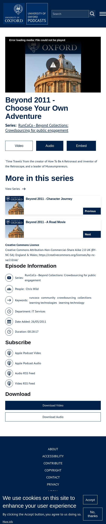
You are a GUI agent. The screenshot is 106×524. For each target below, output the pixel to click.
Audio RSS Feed (25, 373)
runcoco (34, 297)
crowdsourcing (66, 297)
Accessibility (53, 456)
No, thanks (93, 514)
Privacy (53, 484)
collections (84, 297)
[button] (53, 65)
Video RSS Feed (25, 383)
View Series (12, 189)
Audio (49, 146)
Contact (53, 477)
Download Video (53, 405)
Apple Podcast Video (28, 353)
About (53, 449)
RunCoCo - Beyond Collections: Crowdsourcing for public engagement (36, 128)
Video (19, 146)
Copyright (53, 470)
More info (8, 521)
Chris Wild (32, 289)
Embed (81, 146)
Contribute (52, 463)
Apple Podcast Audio (28, 363)
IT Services (38, 311)
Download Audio (52, 417)
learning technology (71, 302)
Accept (90, 500)
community (48, 297)
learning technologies (43, 302)
